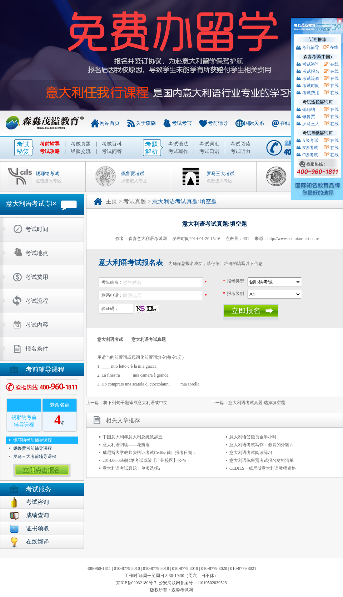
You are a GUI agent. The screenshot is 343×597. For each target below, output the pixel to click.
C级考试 (310, 154)
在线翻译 (37, 542)
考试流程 (36, 301)
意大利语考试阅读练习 (250, 452)
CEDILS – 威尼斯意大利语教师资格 (262, 468)
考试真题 (81, 144)
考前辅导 (218, 123)
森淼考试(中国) (317, 56)
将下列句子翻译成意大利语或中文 (135, 402)
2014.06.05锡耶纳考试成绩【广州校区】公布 (144, 460)
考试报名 (310, 71)
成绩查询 (37, 515)
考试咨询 (37, 502)
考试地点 (36, 253)
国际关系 (254, 123)
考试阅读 (240, 144)
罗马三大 (310, 123)
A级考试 (310, 140)
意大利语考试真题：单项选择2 (131, 468)
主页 (111, 201)
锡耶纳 (308, 109)
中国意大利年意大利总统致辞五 (133, 436)
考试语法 (178, 144)
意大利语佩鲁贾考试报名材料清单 (261, 460)
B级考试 (310, 147)
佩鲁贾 (308, 116)
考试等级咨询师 (318, 133)
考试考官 (182, 123)
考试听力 (240, 151)
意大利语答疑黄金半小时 (253, 436)
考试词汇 (209, 144)
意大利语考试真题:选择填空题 (256, 402)
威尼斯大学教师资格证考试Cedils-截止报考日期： (150, 452)
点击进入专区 (48, 180)
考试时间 (36, 229)
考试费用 (36, 277)
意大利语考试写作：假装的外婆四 (261, 444)
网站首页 (110, 123)
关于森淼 (146, 123)
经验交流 (81, 151)
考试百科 (112, 144)
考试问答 (112, 151)
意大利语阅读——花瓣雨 (126, 444)
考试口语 (209, 151)
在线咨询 (290, 123)
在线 (334, 47)
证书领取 (37, 528)
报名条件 (36, 349)
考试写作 (178, 151)
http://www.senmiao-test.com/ (293, 238)
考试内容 (36, 325)
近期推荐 (317, 39)
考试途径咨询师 (318, 102)
